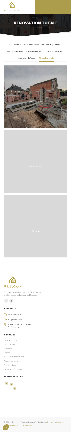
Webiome (60, 422)
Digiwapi (51, 422)
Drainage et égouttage (50, 45)
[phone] (35, 315)
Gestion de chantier (15, 51)
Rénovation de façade (27, 58)
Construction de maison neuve (26, 45)
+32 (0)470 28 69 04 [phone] (16, 315)
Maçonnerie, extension (35, 51)
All (9, 45)
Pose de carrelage (54, 51)
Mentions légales (11, 425)
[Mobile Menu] (65, 7)
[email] (35, 320)
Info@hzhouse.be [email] (15, 319)
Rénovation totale (46, 58)
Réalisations (29, 27)
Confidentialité (26, 425)
